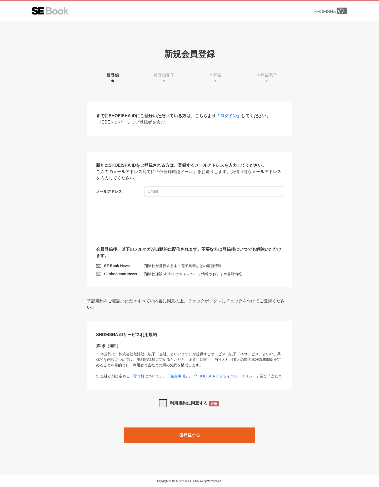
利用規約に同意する (194, 403)
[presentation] (189, 217)
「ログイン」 (228, 116)
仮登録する (189, 435)
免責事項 (177, 376)
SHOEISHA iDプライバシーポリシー (226, 376)
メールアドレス (109, 191)
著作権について (146, 376)
